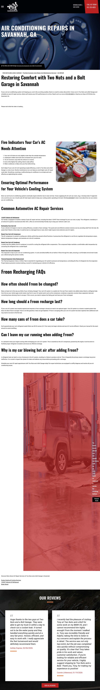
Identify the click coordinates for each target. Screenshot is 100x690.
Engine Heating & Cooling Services (11, 580)
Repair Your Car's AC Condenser (10, 242)
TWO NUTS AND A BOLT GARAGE (12, 73)
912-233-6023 (91, 7)
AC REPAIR (61, 73)
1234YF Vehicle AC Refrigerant (10, 217)
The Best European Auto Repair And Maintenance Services (39, 73)
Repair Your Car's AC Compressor (11, 234)
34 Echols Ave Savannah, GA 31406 (26, 65)
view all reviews (49, 685)
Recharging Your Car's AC (8, 226)
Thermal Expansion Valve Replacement (12, 259)
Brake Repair (4, 584)
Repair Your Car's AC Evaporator (10, 250)
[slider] (50, 602)
